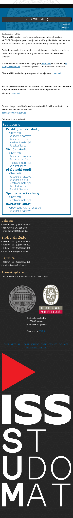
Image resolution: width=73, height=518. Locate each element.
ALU (20, 344)
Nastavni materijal (20, 142)
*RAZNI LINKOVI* (38, 347)
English (65, 27)
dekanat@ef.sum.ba (18, 231)
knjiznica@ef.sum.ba (18, 265)
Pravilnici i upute (18, 189)
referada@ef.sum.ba (18, 251)
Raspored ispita (18, 139)
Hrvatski (66, 24)
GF (60, 344)
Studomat (46, 63)
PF (27, 347)
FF (55, 344)
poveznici (56, 73)
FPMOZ (35, 344)
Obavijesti (15, 133)
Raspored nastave (20, 136)
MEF (66, 344)
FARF (26, 344)
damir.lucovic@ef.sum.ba (14, 113)
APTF (13, 344)
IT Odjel (42, 331)
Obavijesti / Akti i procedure (25, 207)
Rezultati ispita (17, 145)
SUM (6, 344)
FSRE (44, 344)
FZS (50, 344)
